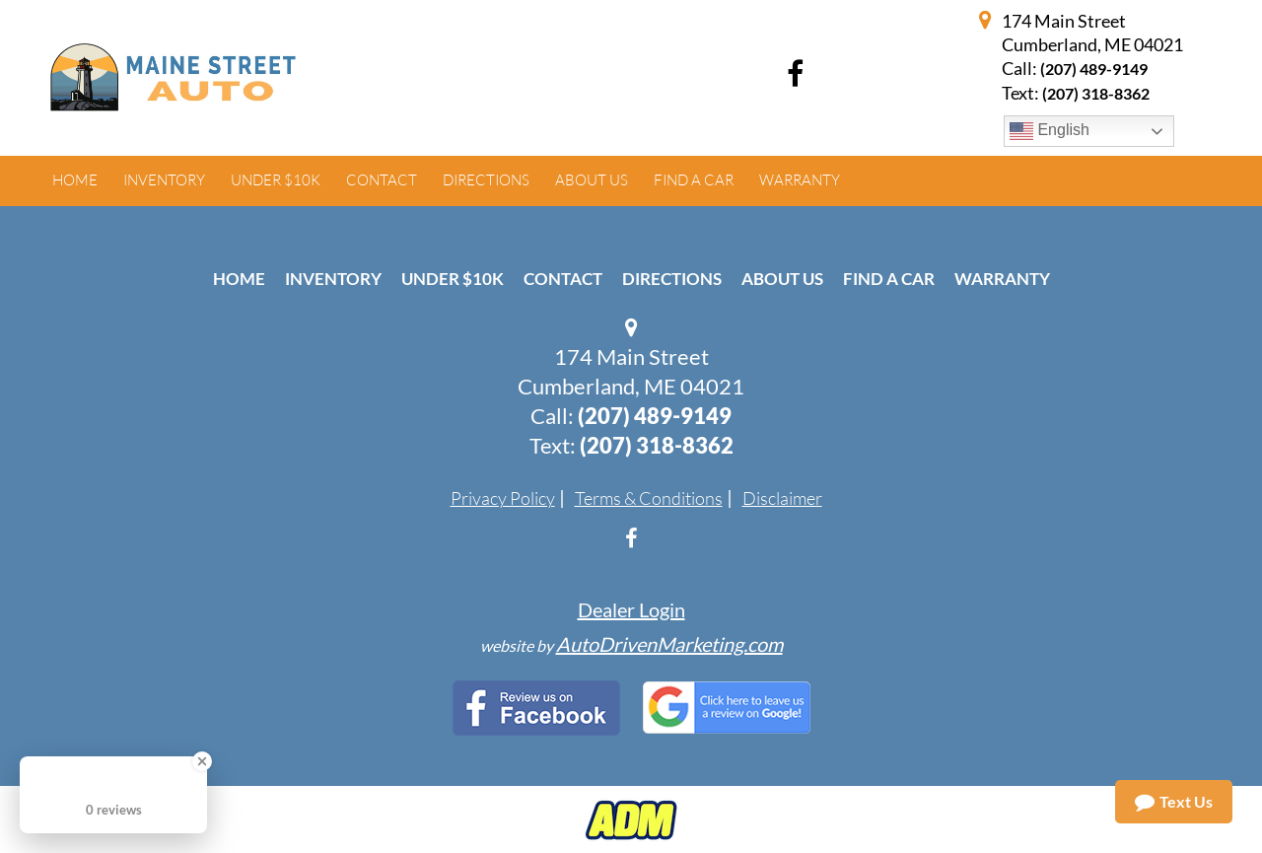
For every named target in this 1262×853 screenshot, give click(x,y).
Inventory (333, 278)
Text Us (1174, 802)
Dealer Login (631, 609)
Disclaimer (782, 498)
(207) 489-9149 (1094, 68)
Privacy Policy (503, 498)
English (1049, 131)
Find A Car (889, 278)
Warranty (1002, 278)
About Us (782, 278)
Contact (563, 278)
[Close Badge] (202, 761)
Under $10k (452, 278)
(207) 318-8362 (657, 445)
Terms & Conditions (649, 498)
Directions (672, 278)
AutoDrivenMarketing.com (669, 644)
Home (239, 278)
